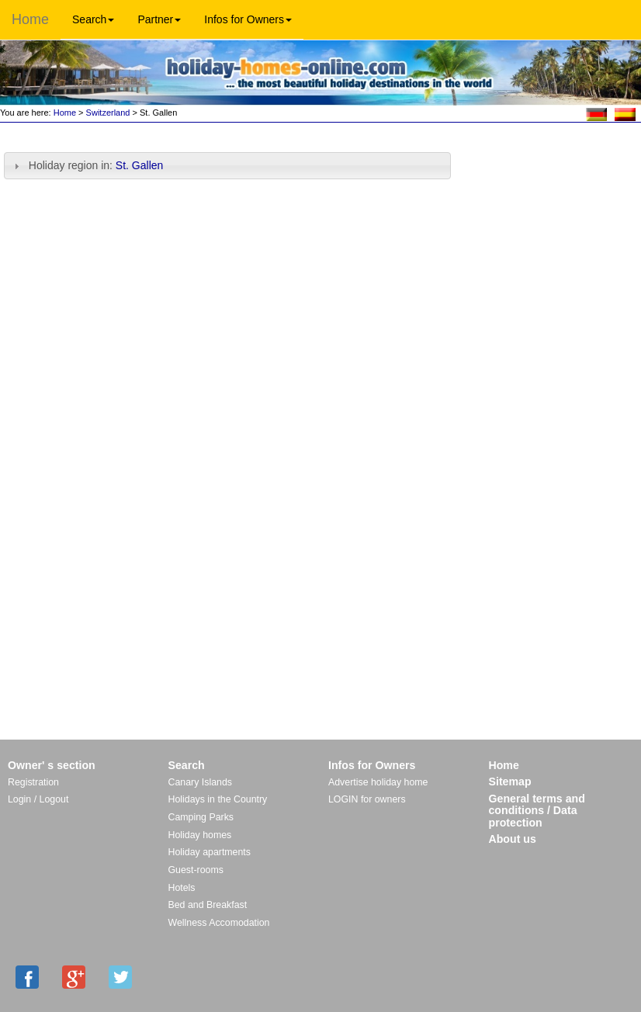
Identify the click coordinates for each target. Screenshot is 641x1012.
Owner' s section (51, 765)
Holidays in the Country (218, 799)
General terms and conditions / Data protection (537, 810)
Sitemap (510, 781)
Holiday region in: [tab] (88, 165)
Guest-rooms (195, 870)
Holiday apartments (209, 852)
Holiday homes (200, 835)
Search (93, 19)
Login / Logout (38, 799)
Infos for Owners (248, 19)
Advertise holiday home (378, 782)
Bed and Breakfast (208, 904)
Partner (159, 19)
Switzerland (108, 112)
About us (512, 839)
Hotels (182, 887)
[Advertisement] (551, 177)
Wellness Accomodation (219, 922)
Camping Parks (201, 817)
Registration (33, 782)
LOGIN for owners (367, 799)
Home (30, 19)
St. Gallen (141, 165)
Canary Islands (200, 782)
